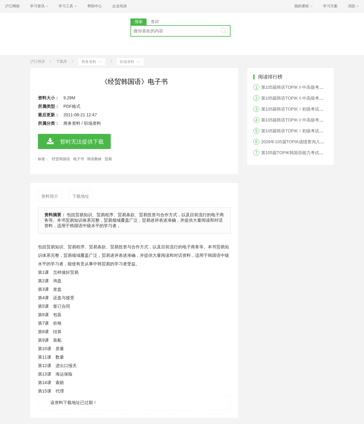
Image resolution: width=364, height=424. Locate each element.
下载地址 (80, 196)
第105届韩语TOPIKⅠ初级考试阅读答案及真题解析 (309, 109)
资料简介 (49, 196)
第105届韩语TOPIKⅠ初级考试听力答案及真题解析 (309, 130)
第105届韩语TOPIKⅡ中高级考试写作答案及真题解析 (311, 120)
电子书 (78, 159)
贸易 (108, 159)
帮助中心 (94, 6)
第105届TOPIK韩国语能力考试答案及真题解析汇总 (309, 152)
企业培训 (119, 6)
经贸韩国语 (61, 159)
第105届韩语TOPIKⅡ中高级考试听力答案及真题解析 (311, 87)
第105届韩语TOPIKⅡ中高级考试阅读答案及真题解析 (311, 98)
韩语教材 (94, 159)
